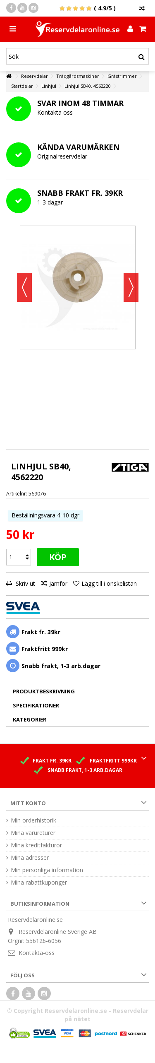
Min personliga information (47, 870)
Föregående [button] (24, 287)
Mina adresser (30, 857)
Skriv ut (24, 583)
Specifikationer (36, 705)
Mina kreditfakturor (36, 845)
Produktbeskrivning (44, 691)
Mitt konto (28, 803)
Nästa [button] (131, 287)
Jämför (58, 583)
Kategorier (29, 719)
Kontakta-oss (37, 953)
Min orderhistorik (33, 820)
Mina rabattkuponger (39, 882)
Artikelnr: (16, 493)
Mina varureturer (33, 833)
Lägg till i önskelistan (109, 583)
